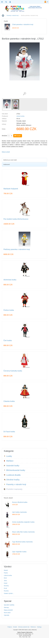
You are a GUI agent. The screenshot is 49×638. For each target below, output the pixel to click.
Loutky (8, 456)
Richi (5, 578)
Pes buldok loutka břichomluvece (15, 219)
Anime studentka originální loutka (23, 522)
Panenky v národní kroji (12, 15)
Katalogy (39, 627)
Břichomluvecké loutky (14, 470)
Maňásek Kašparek (10, 189)
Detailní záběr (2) (24, 93)
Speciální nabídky (9, 605)
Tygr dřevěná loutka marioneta (22, 542)
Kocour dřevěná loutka (19, 502)
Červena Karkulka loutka (12, 371)
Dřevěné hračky (12, 480)
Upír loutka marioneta (19, 512)
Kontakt (15, 627)
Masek (6, 570)
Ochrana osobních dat (23, 627)
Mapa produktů (8, 610)
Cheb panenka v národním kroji (22, 24)
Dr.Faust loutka (9, 432)
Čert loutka (7, 340)
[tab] (24, 160)
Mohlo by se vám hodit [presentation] (10, 160)
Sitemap (6, 607)
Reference (33, 627)
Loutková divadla (12, 475)
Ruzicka (6, 591)
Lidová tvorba (20, 116)
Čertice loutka (8, 310)
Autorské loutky (11, 466)
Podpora (10, 627)
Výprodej (6, 615)
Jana (5, 580)
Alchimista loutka (9, 280)
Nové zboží (7, 612)
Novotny (6, 585)
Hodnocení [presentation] (6, 164)
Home (3, 15)
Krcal (5, 588)
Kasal (5, 583)
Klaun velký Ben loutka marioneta (23, 532)
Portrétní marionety (13, 489)
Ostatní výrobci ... (9, 593)
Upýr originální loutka (19, 551)
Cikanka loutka (9, 401)
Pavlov (6, 573)
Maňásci (8, 461)
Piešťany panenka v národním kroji (16, 249)
